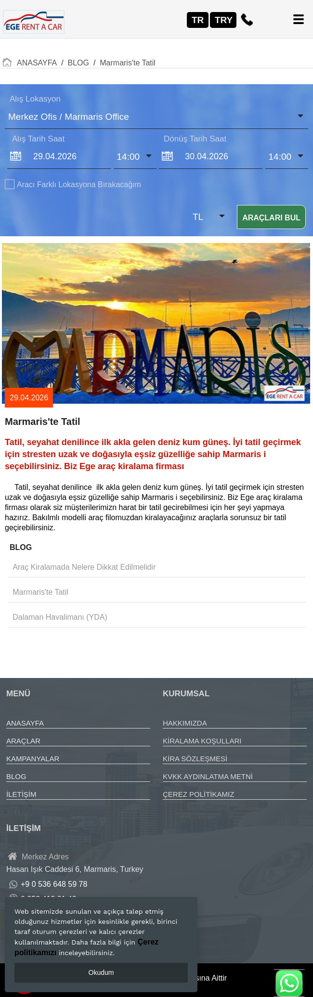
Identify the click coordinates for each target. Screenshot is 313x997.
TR (198, 20)
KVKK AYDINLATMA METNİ (208, 776)
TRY (224, 20)
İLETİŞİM (21, 794)
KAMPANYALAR (32, 758)
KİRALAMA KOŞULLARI (202, 741)
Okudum (101, 972)
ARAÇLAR (23, 741)
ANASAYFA (25, 723)
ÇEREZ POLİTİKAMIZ (198, 794)
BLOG (16, 776)
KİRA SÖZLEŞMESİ (195, 758)
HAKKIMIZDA (185, 723)
